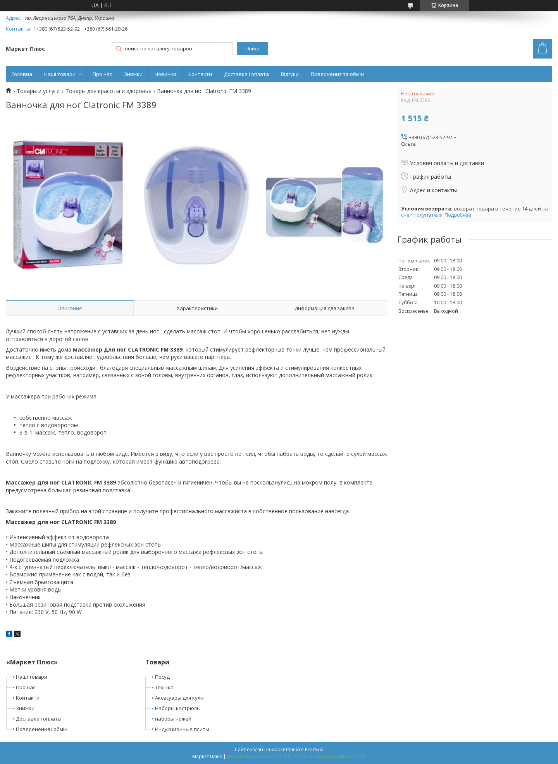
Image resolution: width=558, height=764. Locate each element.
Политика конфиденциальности (328, 756)
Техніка (164, 687)
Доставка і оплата (246, 74)
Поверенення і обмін (41, 729)
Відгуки (290, 74)
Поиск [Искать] (252, 49)
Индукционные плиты (182, 729)
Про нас (102, 74)
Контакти (200, 74)
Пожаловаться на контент (256, 756)
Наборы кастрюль (177, 708)
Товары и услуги (38, 91)
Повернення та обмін (337, 74)
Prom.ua (314, 749)
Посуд (162, 676)
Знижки (133, 74)
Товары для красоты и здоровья (108, 91)
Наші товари (60, 74)
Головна (22, 74)
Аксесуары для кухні (180, 697)
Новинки (165, 74)
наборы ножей (173, 718)
